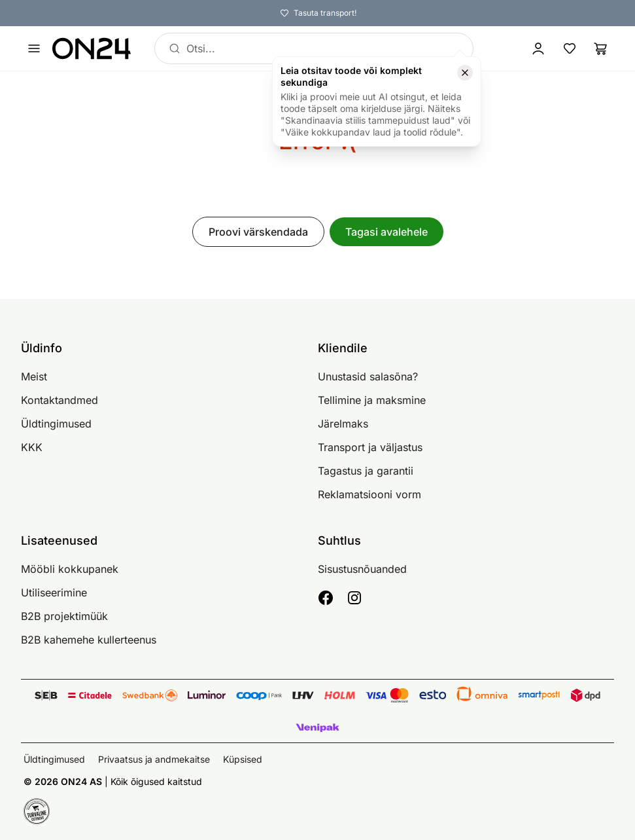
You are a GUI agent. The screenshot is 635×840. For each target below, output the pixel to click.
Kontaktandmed (59, 400)
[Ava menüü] (34, 48)
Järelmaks (343, 423)
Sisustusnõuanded (362, 568)
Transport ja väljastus (370, 447)
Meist (34, 376)
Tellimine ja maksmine (372, 400)
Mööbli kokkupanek (69, 568)
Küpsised (242, 759)
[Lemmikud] (570, 48)
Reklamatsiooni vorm (369, 494)
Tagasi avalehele (386, 231)
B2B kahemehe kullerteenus (88, 639)
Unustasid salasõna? (368, 376)
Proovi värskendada (258, 231)
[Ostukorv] (601, 48)
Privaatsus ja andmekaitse (154, 759)
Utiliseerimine (54, 592)
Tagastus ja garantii (365, 470)
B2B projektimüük (64, 616)
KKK (32, 447)
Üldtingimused (56, 423)
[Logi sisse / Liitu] (538, 48)
